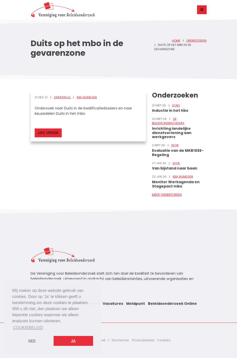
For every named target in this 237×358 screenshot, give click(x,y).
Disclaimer (120, 340)
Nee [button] (32, 341)
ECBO (176, 105)
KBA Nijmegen (87, 97)
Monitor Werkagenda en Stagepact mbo (176, 184)
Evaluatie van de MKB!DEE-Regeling (178, 152)
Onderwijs (62, 97)
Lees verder (48, 132)
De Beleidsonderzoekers (168, 121)
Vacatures (113, 303)
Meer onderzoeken (167, 195)
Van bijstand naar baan (174, 168)
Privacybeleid (143, 340)
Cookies (163, 340)
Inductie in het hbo (170, 110)
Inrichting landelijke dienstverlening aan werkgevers (171, 133)
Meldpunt (135, 303)
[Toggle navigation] (202, 9)
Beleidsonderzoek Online (172, 303)
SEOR (175, 145)
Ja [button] (73, 341)
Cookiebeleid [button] (28, 328)
